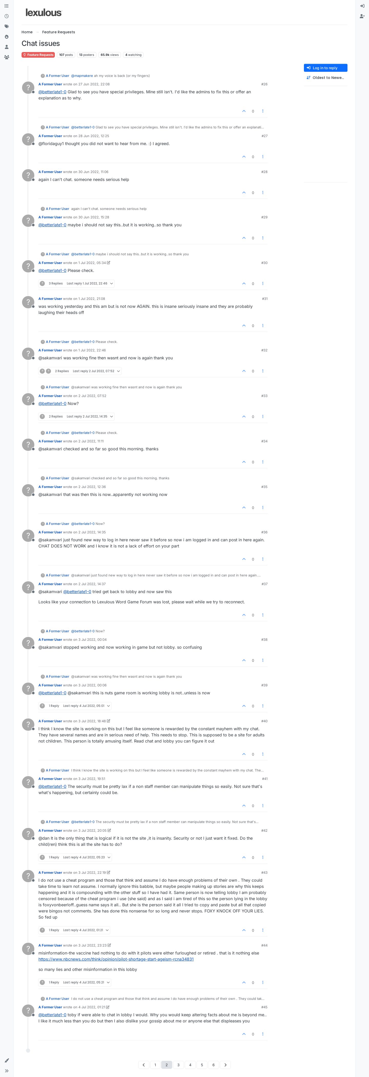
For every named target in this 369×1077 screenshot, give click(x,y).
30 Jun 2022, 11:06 (93, 172)
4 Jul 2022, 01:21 (91, 1007)
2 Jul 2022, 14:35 (92, 532)
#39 (264, 685)
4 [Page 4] (190, 1065)
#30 (264, 263)
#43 (264, 872)
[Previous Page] (143, 1065)
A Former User (57, 76)
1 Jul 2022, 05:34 (92, 263)
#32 (264, 350)
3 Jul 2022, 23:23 (92, 945)
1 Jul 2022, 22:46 (92, 350)
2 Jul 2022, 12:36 (92, 487)
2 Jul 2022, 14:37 (92, 584)
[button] (6, 1060)
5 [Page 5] (202, 1065)
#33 (264, 396)
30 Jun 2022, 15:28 (93, 217)
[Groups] (6, 57)
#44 (264, 945)
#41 (265, 779)
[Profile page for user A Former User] (28, 88)
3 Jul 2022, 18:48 (92, 721)
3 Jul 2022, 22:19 (92, 872)
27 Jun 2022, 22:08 (94, 84)
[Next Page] (225, 1065)
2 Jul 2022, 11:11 (91, 441)
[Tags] (6, 27)
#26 (264, 84)
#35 (264, 487)
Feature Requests (38, 55)
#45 (264, 1007)
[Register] (362, 16)
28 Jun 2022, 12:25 (93, 136)
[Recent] (6, 16)
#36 (264, 532)
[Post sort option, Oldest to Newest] (325, 78)
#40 (264, 721)
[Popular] (6, 37)
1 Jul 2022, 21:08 (91, 299)
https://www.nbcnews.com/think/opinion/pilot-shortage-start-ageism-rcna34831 (116, 959)
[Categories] (6, 6)
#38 (264, 639)
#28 (264, 172)
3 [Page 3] (178, 1065)
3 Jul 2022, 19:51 (91, 779)
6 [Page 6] (213, 1065)
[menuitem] (362, 6)
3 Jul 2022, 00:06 (92, 685)
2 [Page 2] (167, 1065)
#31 (265, 299)
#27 (265, 136)
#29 (264, 217)
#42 (264, 830)
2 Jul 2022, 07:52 (92, 396)
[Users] (6, 47)
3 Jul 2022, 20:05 (92, 830)
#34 (264, 441)
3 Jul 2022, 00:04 (92, 639)
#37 (265, 584)
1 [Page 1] (155, 1065)
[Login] (362, 6)
